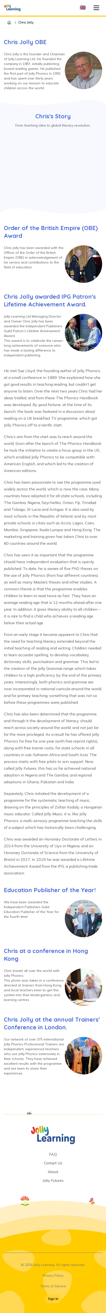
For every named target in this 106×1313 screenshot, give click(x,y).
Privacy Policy (53, 1275)
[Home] (9, 22)
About (53, 1172)
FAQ (53, 1154)
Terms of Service (53, 1286)
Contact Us (53, 1163)
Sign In (53, 1299)
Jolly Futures (53, 1180)
